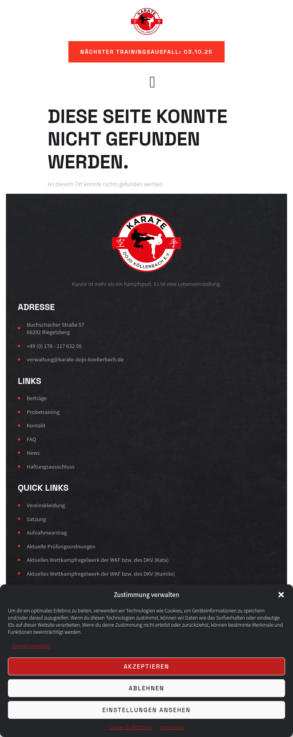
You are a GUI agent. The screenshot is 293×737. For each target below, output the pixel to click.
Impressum (172, 727)
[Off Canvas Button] (148, 81)
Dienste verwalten (31, 645)
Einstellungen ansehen (146, 710)
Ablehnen (146, 688)
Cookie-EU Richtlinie (130, 727)
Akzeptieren (147, 666)
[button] (281, 595)
